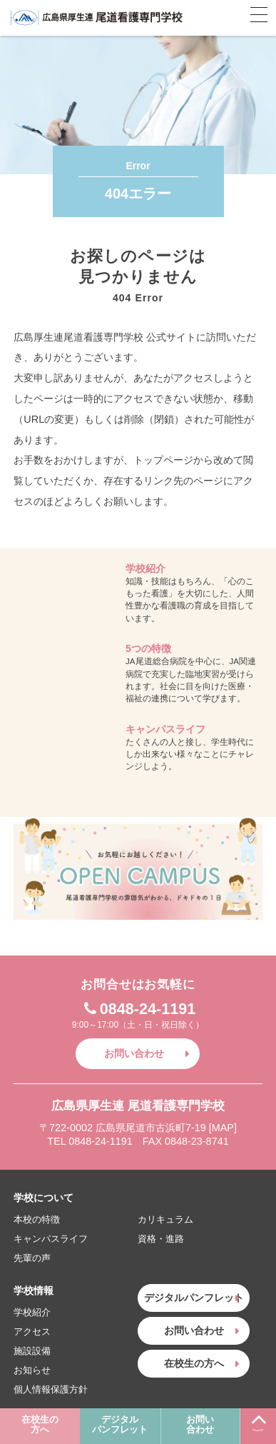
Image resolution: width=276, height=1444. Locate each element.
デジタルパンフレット (120, 1425)
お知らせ (32, 1370)
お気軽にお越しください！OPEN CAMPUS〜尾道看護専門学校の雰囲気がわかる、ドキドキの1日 (138, 868)
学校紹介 (32, 1312)
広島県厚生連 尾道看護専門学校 (96, 17)
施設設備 (32, 1350)
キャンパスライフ (51, 1238)
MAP (223, 1127)
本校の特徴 (37, 1219)
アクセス (32, 1331)
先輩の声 (32, 1258)
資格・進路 (161, 1238)
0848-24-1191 (138, 1009)
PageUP (258, 1420)
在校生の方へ (39, 1425)
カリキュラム (165, 1219)
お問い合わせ (200, 1425)
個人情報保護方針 (51, 1389)
